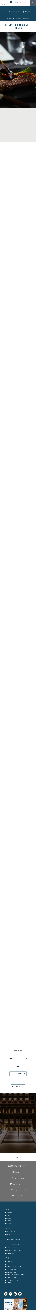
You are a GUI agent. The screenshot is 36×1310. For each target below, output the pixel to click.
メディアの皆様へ (11, 1269)
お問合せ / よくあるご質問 (13, 1266)
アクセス (8, 1264)
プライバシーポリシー (12, 1277)
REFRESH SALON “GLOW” (14, 1250)
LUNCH (8, 11)
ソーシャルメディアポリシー (14, 1280)
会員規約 (8, 1221)
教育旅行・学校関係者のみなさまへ (15, 1274)
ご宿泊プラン (10, 1213)
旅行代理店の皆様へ (11, 1272)
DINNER (20, 11)
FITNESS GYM (10, 1253)
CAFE (14, 11)
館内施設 (8, 1218)
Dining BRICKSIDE (23, 18)
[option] (18, 70)
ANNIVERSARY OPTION (13, 1239)
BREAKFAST (29, 9)
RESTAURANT (6, 9)
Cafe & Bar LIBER (19, 9)
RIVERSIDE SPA (10, 1248)
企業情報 (8, 1282)
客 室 (7, 1215)
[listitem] (18, 1172)
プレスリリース (10, 1261)
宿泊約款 (8, 1223)
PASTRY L (27, 11)
